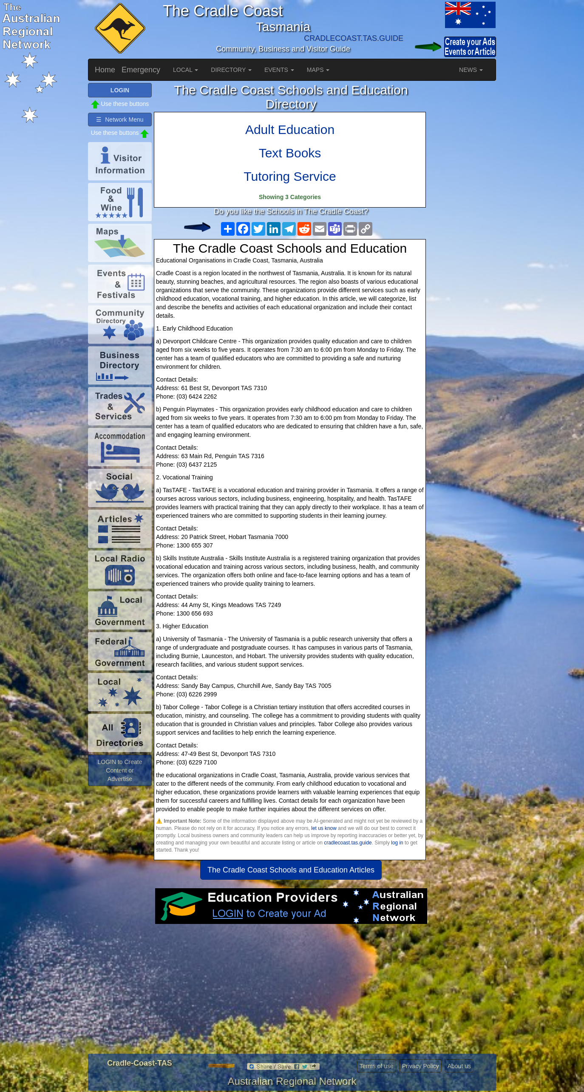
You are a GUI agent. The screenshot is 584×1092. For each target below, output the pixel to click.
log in (397, 843)
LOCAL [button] (185, 69)
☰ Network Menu (119, 119)
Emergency (141, 70)
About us (459, 1066)
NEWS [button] (471, 69)
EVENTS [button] (279, 69)
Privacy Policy (420, 1066)
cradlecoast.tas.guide (347, 843)
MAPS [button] (318, 69)
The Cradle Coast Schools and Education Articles (290, 870)
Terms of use (377, 1066)
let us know (323, 828)
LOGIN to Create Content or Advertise (119, 770)
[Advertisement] (291, 992)
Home (105, 70)
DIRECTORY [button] (231, 69)
